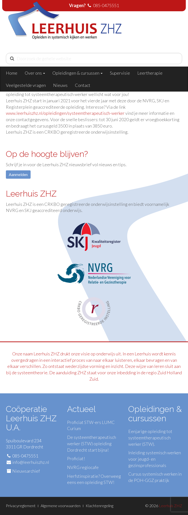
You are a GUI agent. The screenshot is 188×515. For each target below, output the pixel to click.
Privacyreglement (20, 505)
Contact (82, 85)
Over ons (35, 73)
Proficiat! (76, 458)
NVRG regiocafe (83, 467)
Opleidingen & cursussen (77, 73)
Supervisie (120, 73)
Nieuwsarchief (26, 471)
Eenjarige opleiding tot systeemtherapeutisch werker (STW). (150, 437)
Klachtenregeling (99, 505)
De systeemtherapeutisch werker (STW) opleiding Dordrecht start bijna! (91, 443)
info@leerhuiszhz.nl (30, 462)
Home (11, 73)
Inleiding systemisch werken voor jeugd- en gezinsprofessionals (154, 459)
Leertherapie (150, 73)
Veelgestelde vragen (26, 85)
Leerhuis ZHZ (170, 505)
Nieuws (60, 85)
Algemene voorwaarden (61, 505)
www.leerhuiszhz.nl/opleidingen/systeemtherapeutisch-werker (65, 113)
